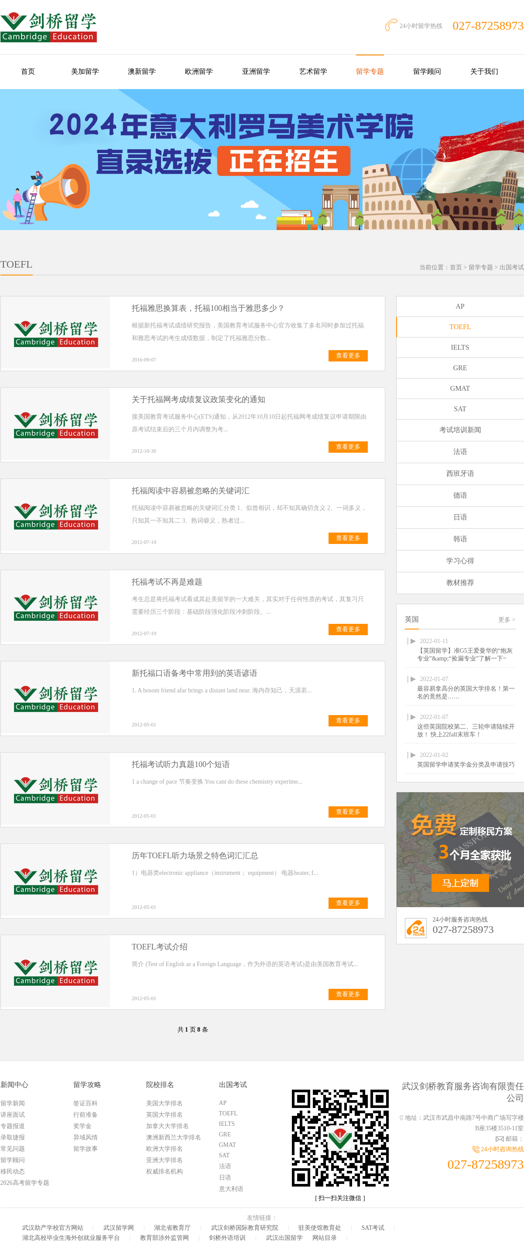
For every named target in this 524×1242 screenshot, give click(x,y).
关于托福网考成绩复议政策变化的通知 (198, 399)
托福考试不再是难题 (167, 582)
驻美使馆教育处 (319, 1228)
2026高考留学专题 (24, 1183)
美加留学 (85, 71)
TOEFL (460, 326)
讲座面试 (12, 1114)
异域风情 (85, 1137)
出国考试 (512, 267)
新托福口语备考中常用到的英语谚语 (194, 673)
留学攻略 (87, 1084)
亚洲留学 (256, 71)
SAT (460, 409)
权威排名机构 (164, 1171)
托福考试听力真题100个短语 (181, 764)
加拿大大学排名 (167, 1126)
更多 (506, 619)
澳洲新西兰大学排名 (173, 1137)
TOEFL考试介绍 (160, 947)
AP (460, 306)
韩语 (460, 539)
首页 (28, 71)
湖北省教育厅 (172, 1228)
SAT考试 (373, 1228)
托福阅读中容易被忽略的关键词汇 (191, 490)
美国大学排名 (164, 1103)
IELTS (460, 347)
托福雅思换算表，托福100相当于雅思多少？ (208, 308)
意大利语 (231, 1189)
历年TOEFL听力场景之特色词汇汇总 (195, 855)
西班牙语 (460, 473)
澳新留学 (142, 71)
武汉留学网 (118, 1228)
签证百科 (85, 1103)
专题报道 (12, 1126)
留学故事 (85, 1149)
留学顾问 (427, 71)
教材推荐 (460, 582)
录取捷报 (12, 1137)
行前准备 (85, 1114)
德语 (460, 495)
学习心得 (460, 560)
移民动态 (12, 1171)
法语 (460, 451)
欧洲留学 (199, 71)
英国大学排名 (164, 1114)
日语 (460, 517)
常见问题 (12, 1149)
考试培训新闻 (460, 429)
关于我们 (484, 71)
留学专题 (370, 71)
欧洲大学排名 (164, 1149)
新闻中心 (14, 1084)
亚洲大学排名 (164, 1160)
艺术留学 (313, 71)
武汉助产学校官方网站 (52, 1228)
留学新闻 (12, 1103)
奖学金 (82, 1126)
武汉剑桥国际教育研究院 (244, 1228)
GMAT (460, 388)
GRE (460, 368)
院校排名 (160, 1084)
